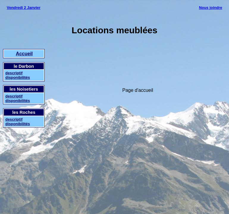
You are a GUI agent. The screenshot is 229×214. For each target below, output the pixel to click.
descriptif (14, 73)
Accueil (24, 53)
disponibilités (17, 77)
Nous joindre (210, 7)
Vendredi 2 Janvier (23, 7)
